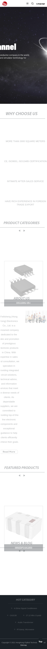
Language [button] (40, 4)
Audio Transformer (25, 622)
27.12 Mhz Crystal (33, 615)
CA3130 (13, 615)
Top (40, 641)
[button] (27, 3)
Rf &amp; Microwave (25, 629)
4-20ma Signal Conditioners (25, 608)
